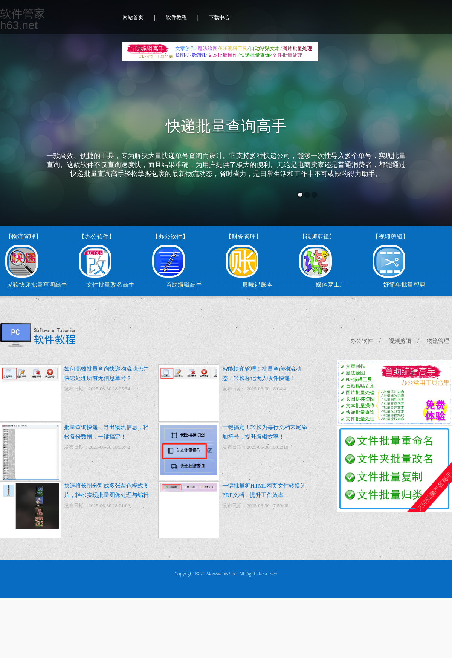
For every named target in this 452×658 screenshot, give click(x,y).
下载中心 (219, 17)
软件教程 (176, 17)
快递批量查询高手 (226, 126)
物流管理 (438, 341)
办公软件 (361, 341)
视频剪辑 (400, 341)
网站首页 (133, 17)
